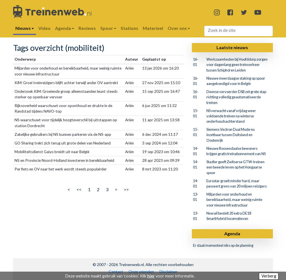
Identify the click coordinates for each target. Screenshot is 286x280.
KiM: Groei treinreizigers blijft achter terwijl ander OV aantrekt (66, 82)
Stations (129, 28)
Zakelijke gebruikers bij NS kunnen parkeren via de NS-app (63, 134)
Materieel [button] (153, 28)
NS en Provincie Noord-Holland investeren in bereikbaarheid (64, 160)
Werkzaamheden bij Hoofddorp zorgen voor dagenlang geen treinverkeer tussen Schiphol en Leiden (237, 64)
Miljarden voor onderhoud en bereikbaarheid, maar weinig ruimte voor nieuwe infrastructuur (234, 199)
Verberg (268, 276)
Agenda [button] (64, 28)
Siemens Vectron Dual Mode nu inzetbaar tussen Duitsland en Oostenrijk (230, 134)
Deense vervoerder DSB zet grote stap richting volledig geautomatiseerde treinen (236, 97)
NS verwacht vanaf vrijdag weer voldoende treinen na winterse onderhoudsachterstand (231, 116)
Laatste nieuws (232, 47)
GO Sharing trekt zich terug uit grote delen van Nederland (63, 143)
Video (44, 28)
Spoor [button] (108, 28)
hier (151, 276)
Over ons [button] (179, 28)
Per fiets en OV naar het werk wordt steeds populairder (61, 169)
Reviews (87, 28)
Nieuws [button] (24, 28)
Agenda (232, 233)
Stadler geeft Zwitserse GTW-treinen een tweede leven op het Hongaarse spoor (235, 167)
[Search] (238, 31)
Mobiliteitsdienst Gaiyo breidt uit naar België (52, 152)
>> (126, 189)
